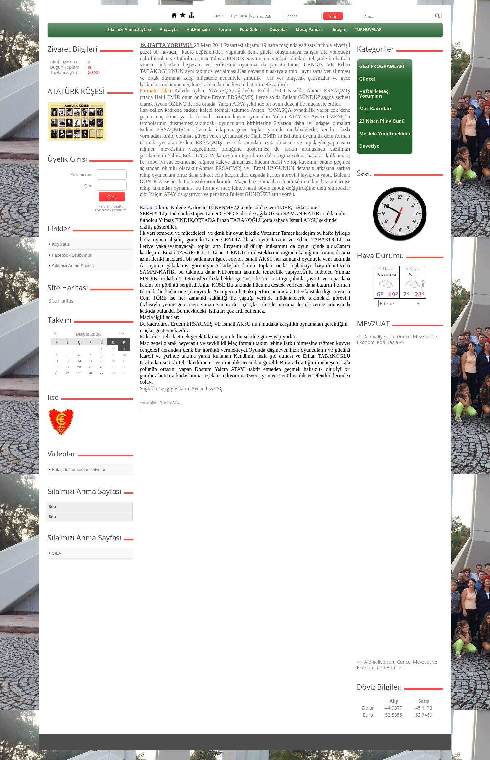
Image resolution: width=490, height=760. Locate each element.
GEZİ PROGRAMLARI (381, 66)
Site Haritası (62, 301)
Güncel (367, 79)
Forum (224, 29)
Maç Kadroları (375, 108)
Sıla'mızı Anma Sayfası (129, 29)
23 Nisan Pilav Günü (382, 121)
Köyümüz (61, 244)
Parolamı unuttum (112, 206)
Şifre (88, 186)
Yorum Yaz (170, 402)
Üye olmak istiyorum (111, 210)
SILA (56, 553)
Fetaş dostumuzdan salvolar (79, 469)
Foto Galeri (251, 29)
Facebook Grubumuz (72, 255)
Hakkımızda (198, 29)
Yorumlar (148, 402)
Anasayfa (169, 29)
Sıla (52, 506)
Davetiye (369, 146)
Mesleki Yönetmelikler (385, 133)
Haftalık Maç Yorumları (374, 93)
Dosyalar (278, 29)
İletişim (338, 29)
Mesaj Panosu (309, 29)
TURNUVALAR (368, 29)
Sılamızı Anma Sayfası (73, 265)
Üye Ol (219, 15)
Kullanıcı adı (81, 175)
